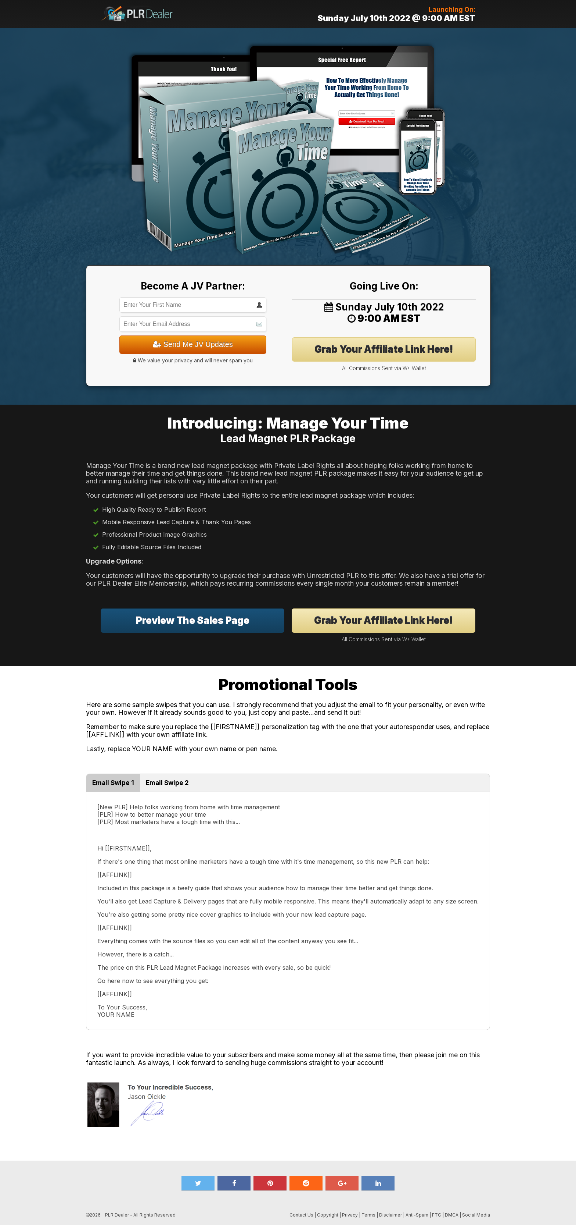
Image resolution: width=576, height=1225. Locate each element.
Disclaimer (390, 1215)
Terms (368, 1215)
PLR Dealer (117, 1215)
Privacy (350, 1215)
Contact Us (301, 1215)
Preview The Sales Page (192, 620)
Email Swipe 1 (113, 783)
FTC (436, 1215)
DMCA (451, 1215)
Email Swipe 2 (167, 783)
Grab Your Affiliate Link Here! (383, 349)
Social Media (476, 1215)
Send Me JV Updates (193, 344)
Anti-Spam (417, 1215)
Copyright (327, 1215)
